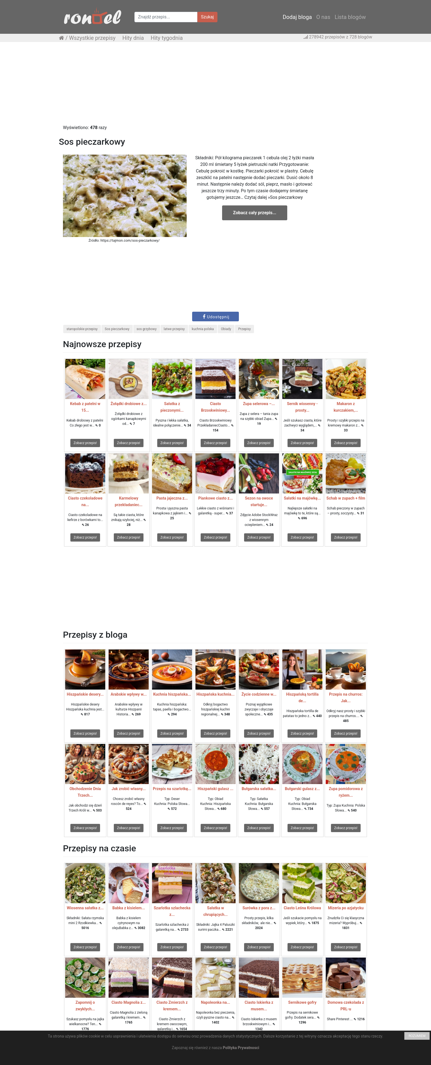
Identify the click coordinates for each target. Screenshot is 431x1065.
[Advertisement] (215, 86)
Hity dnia (133, 38)
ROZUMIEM (417, 1036)
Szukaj (207, 16)
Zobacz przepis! (85, 443)
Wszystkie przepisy (92, 38)
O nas (323, 17)
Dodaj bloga (297, 17)
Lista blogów (350, 17)
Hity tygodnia (167, 38)
